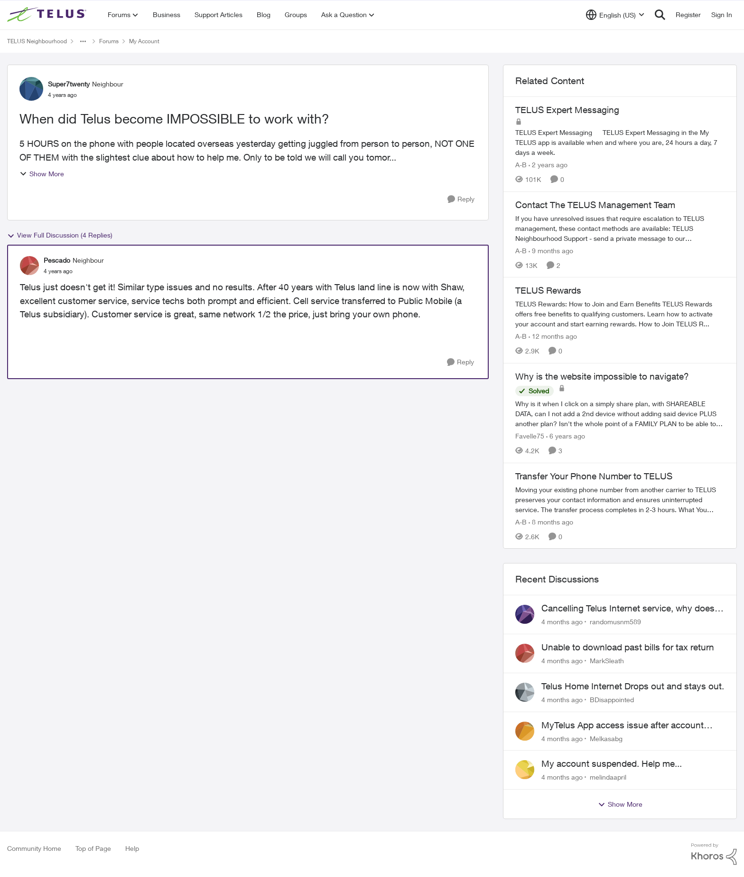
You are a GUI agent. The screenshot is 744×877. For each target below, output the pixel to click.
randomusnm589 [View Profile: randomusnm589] (615, 622)
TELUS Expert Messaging (567, 110)
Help (132, 848)
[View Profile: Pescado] (29, 265)
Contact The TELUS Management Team (595, 205)
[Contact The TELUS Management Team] (620, 228)
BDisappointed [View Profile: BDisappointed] (612, 700)
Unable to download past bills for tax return (627, 647)
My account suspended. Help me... (611, 763)
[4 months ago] (562, 622)
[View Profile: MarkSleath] (524, 653)
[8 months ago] (551, 521)
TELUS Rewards (548, 290)
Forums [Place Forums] (109, 41)
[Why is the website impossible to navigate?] (620, 414)
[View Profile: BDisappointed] (524, 692)
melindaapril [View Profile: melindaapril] (608, 777)
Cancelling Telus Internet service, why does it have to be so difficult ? (631, 608)
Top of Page (93, 848)
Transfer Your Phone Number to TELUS (593, 476)
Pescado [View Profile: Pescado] (57, 260)
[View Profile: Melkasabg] (524, 731)
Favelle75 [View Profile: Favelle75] (529, 436)
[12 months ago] (553, 336)
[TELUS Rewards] (620, 314)
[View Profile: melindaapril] (524, 769)
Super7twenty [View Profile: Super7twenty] (69, 84)
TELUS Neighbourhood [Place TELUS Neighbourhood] (37, 41)
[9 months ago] (551, 250)
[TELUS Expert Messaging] (620, 142)
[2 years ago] (548, 165)
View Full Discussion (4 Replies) (59, 235)
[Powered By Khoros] (714, 854)
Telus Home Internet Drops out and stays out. (632, 686)
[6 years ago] (565, 436)
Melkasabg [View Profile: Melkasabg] (606, 738)
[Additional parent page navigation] (83, 41)
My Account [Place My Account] (144, 41)
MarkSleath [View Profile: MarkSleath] (607, 661)
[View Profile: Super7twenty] (31, 89)
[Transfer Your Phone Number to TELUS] (620, 499)
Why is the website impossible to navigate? (602, 376)
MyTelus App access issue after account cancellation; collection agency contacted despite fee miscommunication (624, 725)
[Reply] (461, 199)
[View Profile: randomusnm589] (524, 614)
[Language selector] (615, 14)
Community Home (34, 848)
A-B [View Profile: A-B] (521, 165)
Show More (41, 174)
